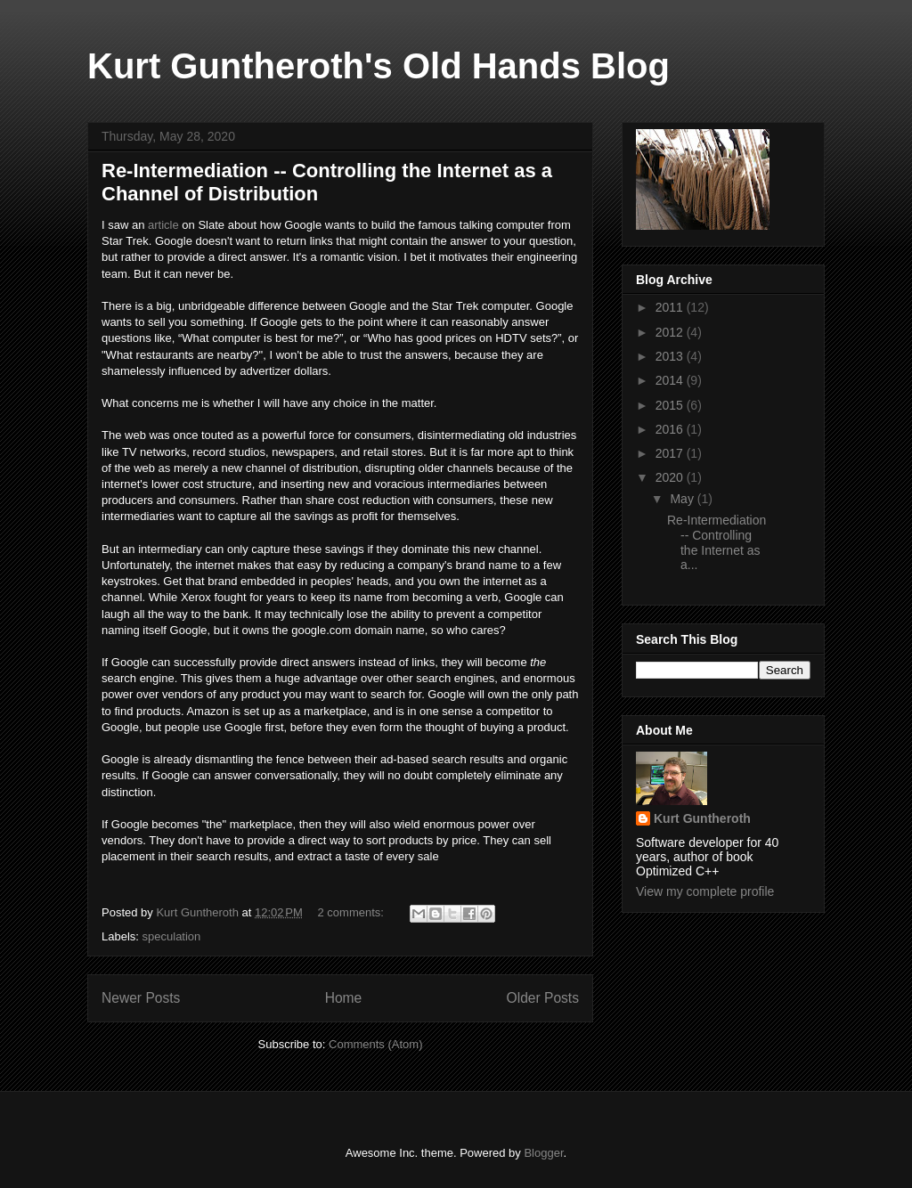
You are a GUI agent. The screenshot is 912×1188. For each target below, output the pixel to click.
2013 (671, 356)
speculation (171, 936)
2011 (671, 307)
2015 (671, 405)
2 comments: (352, 912)
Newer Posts (141, 997)
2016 (671, 429)
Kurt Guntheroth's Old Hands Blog (378, 65)
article (163, 225)
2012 (671, 332)
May (683, 499)
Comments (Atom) (375, 1044)
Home (343, 997)
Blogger (543, 1153)
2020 (671, 477)
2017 (671, 453)
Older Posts (543, 997)
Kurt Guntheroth (702, 818)
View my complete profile (705, 891)
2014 (671, 380)
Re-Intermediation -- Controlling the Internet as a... (716, 542)
